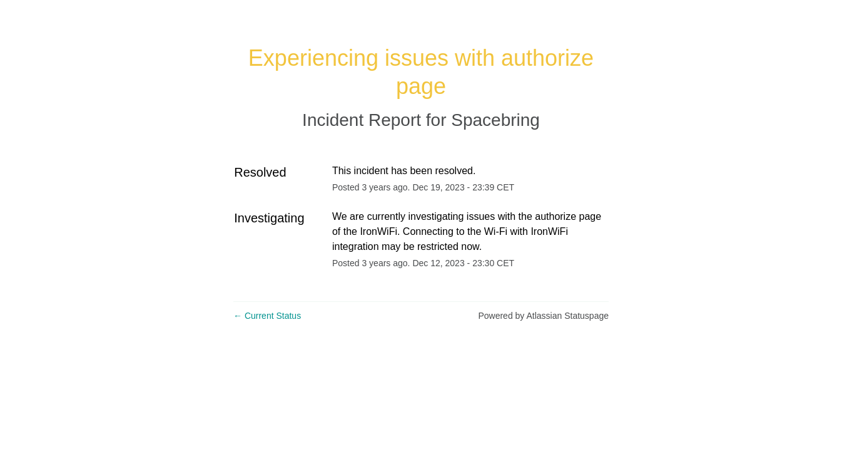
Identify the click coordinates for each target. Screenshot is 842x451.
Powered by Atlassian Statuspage (543, 316)
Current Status (267, 316)
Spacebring (495, 120)
